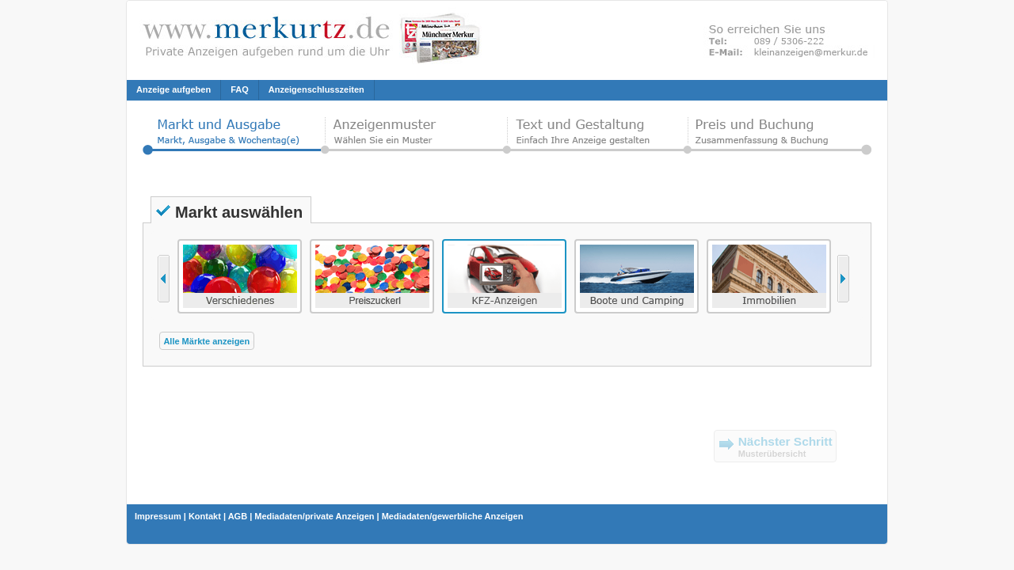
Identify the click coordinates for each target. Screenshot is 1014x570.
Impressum (158, 516)
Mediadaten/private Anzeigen (314, 516)
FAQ (240, 89)
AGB (237, 516)
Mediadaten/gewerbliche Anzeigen (453, 516)
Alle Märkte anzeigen (206, 341)
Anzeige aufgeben (173, 89)
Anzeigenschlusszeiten (316, 89)
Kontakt (205, 516)
